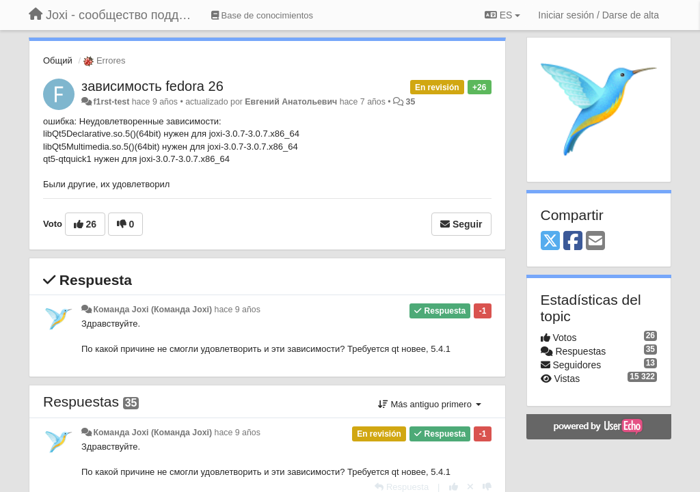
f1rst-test (111, 102)
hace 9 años (237, 309)
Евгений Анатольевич (291, 102)
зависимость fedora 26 (152, 86)
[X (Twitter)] (550, 242)
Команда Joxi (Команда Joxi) (152, 309)
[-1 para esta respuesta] (487, 487)
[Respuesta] (402, 487)
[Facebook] (572, 242)
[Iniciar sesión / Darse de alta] (598, 15)
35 (411, 102)
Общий (57, 60)
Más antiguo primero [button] (429, 404)
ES (502, 15)
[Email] (595, 242)
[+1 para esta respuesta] (453, 487)
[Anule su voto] (470, 487)
